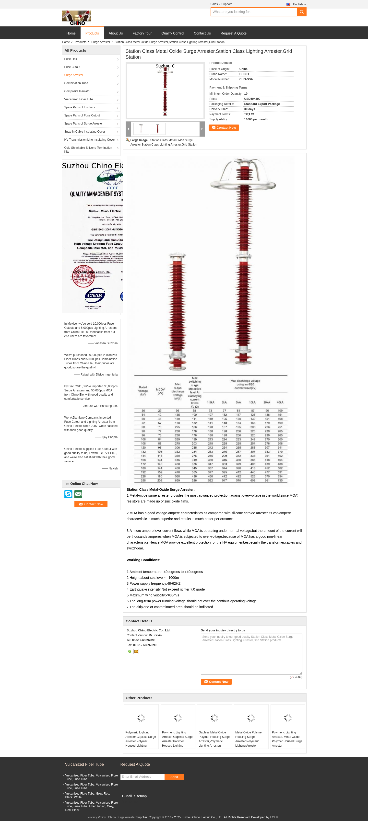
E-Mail (127, 796)
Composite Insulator (77, 91)
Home (71, 33)
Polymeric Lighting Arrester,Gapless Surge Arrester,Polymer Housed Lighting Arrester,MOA (140, 741)
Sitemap (140, 796)
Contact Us (202, 33)
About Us (116, 33)
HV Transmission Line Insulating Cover (89, 139)
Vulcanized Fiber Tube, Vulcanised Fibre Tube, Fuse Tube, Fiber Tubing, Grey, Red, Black (91, 806)
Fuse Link (70, 59)
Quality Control (172, 33)
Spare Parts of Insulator (79, 107)
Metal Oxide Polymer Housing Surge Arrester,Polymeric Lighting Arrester (248, 739)
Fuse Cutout (72, 67)
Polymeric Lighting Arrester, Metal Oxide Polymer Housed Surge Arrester (287, 739)
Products (92, 33)
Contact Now (226, 127)
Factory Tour (142, 33)
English (299, 4)
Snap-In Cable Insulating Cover (84, 131)
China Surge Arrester (121, 817)
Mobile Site (129, 802)
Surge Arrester (100, 42)
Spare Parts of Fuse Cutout (82, 115)
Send (174, 777)
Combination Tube (76, 83)
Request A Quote (234, 33)
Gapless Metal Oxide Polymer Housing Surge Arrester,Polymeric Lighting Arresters (214, 739)
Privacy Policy (96, 817)
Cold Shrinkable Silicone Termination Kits (88, 149)
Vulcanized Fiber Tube (79, 99)
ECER (274, 817)
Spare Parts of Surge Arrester (83, 123)
